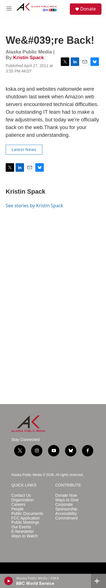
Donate (88, 8)
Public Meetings (25, 522)
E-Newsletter (22, 531)
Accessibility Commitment (66, 516)
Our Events (21, 527)
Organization (22, 500)
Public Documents (27, 514)
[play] (8, 581)
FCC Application (25, 518)
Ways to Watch (24, 536)
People (17, 509)
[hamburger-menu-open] (9, 8)
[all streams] (98, 581)
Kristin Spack (28, 57)
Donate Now (66, 495)
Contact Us (21, 495)
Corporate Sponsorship (66, 506)
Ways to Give (67, 500)
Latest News (24, 149)
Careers (18, 504)
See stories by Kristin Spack (34, 205)
